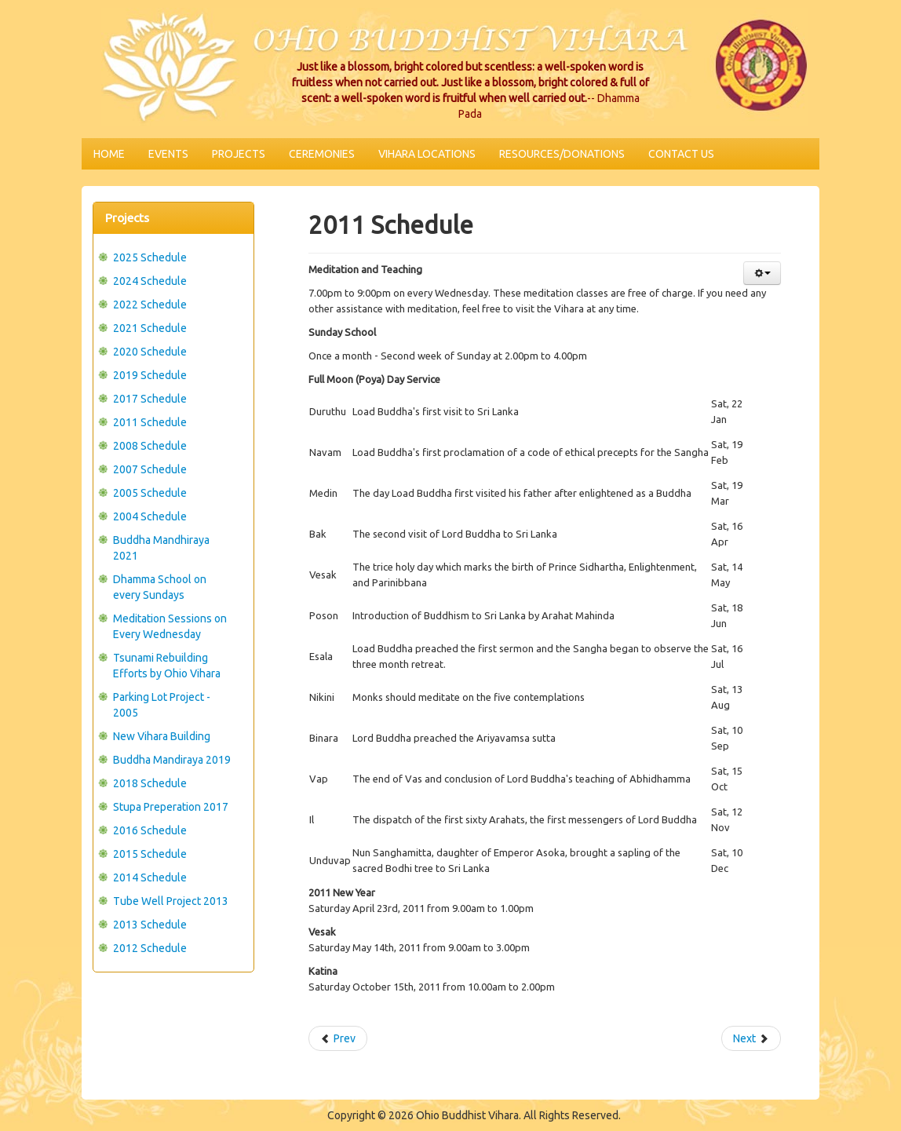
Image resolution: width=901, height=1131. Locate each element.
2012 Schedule (150, 948)
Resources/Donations (562, 154)
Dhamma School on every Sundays (159, 587)
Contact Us (681, 154)
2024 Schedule (150, 281)
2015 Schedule (150, 854)
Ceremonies (322, 154)
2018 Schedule (150, 783)
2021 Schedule (150, 328)
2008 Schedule (150, 446)
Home (109, 154)
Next (751, 1038)
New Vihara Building (161, 736)
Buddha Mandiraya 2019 (172, 759)
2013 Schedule (150, 924)
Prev (338, 1038)
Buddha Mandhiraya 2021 (161, 548)
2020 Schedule (150, 351)
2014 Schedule (150, 877)
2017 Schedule (150, 398)
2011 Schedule (150, 422)
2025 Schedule (150, 257)
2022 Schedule (150, 304)
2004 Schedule (150, 516)
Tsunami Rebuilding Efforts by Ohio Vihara (167, 665)
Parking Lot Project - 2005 (161, 705)
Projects (238, 154)
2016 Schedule (150, 830)
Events (168, 154)
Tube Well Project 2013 (170, 901)
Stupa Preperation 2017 (170, 807)
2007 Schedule (150, 469)
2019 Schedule (150, 375)
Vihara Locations (427, 154)
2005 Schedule (150, 493)
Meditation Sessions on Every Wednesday (170, 626)
